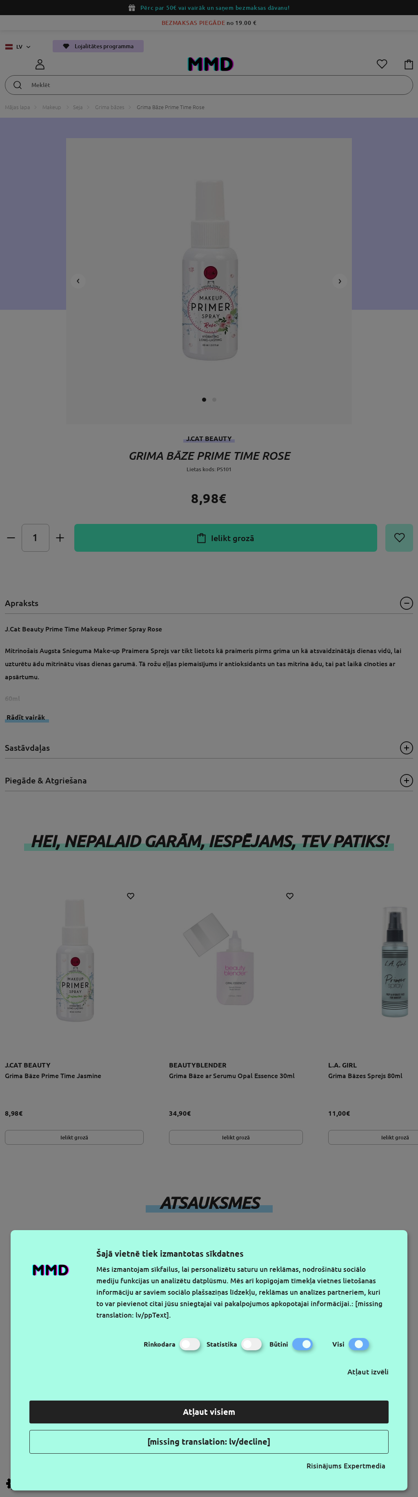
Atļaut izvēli (368, 1371)
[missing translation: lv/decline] (208, 1441)
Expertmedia (364, 1466)
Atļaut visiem (209, 1411)
